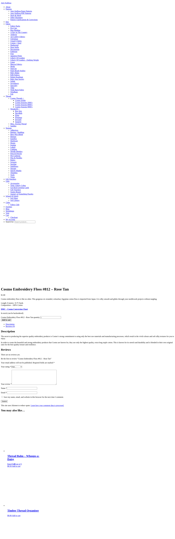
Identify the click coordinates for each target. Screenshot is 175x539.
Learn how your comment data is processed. (47, 351)
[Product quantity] (50, 260)
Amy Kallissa (6, 3)
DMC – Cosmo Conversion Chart (14, 252)
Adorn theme (21, 532)
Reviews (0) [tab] (10, 269)
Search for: (10, 222)
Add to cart (6, 263)
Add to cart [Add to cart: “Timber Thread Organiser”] (16, 461)
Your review (6, 330)
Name (4, 334)
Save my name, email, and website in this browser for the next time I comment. (34, 342)
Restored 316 (34, 532)
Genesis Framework (36, 536)
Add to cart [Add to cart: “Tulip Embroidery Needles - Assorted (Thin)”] (17, 513)
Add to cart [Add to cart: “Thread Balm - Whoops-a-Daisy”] (16, 412)
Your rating (6, 309)
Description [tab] (10, 267)
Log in (57, 536)
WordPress (50, 536)
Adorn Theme (21, 536)
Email (4, 338)
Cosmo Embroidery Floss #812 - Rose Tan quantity (20, 260)
